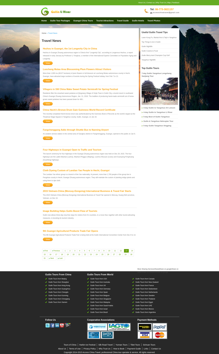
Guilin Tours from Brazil (99, 312)
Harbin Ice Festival (87, 345)
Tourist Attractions (105, 21)
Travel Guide (123, 21)
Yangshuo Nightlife (149, 60)
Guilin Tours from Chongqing (59, 299)
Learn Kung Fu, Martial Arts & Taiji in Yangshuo (159, 38)
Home (44, 21)
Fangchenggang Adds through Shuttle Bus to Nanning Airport (76, 130)
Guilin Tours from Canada (144, 279)
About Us (141, 3)
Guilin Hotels (138, 21)
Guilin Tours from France (144, 285)
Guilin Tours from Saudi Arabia (101, 306)
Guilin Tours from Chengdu (58, 292)
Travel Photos (153, 21)
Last (61, 258)
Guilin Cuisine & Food (150, 51)
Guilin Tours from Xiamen (57, 302)
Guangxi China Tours (83, 21)
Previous (56, 251)
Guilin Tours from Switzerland (146, 289)
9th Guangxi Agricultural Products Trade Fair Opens (70, 231)
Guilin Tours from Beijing (57, 279)
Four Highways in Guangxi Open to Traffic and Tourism (72, 150)
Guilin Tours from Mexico (144, 309)
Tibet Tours (135, 345)
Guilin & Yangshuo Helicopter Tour (158, 121)
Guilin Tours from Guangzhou (59, 289)
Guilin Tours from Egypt (144, 302)
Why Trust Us (161, 3)
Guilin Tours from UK (98, 285)
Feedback (175, 3)
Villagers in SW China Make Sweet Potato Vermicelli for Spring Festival (80, 89)
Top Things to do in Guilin (151, 42)
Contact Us (156, 349)
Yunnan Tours (121, 345)
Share (148, 269)
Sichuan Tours (149, 345)
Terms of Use (75, 349)
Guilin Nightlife (147, 46)
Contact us (150, 3)
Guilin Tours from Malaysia (100, 302)
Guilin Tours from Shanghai (58, 282)
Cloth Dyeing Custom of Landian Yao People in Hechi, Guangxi (76, 170)
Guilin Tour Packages (60, 21)
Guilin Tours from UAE (143, 306)
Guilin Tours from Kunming (58, 296)
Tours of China (70, 345)
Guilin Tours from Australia (100, 282)
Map (169, 3)
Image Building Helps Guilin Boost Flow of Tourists (70, 211)
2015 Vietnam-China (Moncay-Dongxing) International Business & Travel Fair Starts (87, 191)
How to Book (118, 349)
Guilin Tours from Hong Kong (59, 285)
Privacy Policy (90, 349)
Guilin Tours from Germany (100, 289)
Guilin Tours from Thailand (145, 299)
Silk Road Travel (105, 345)
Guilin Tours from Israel (99, 309)
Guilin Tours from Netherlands (146, 292)
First (46, 251)
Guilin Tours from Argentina (145, 312)
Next (52, 258)
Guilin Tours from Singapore (100, 299)
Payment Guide (134, 349)
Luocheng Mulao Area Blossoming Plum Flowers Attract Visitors (77, 69)
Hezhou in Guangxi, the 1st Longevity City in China (70, 48)
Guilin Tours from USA (98, 279)
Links (146, 349)
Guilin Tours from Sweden (145, 296)
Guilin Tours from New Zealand (147, 282)
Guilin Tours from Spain (99, 292)
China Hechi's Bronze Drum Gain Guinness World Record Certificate (79, 110)
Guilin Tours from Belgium (100, 296)
